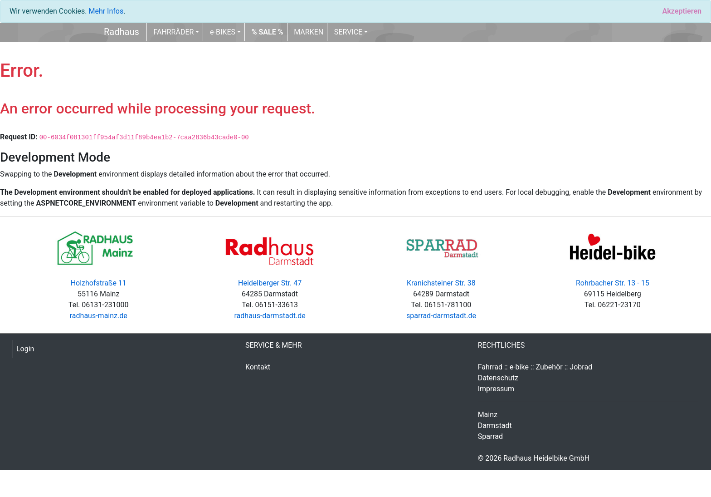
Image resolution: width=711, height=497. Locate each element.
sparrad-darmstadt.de (441, 315)
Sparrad (490, 436)
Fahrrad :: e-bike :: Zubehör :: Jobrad (535, 367)
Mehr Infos (105, 11)
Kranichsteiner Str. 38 (441, 283)
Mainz (487, 414)
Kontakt (257, 367)
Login (25, 348)
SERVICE (348, 32)
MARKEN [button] (308, 32)
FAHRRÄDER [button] (173, 32)
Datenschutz (498, 378)
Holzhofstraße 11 (99, 283)
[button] (267, 32)
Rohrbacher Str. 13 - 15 (612, 283)
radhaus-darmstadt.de (269, 315)
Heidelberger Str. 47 (270, 283)
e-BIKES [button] (222, 32)
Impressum (496, 388)
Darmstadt (495, 425)
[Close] (682, 11)
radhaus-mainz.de (98, 315)
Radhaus (121, 31)
